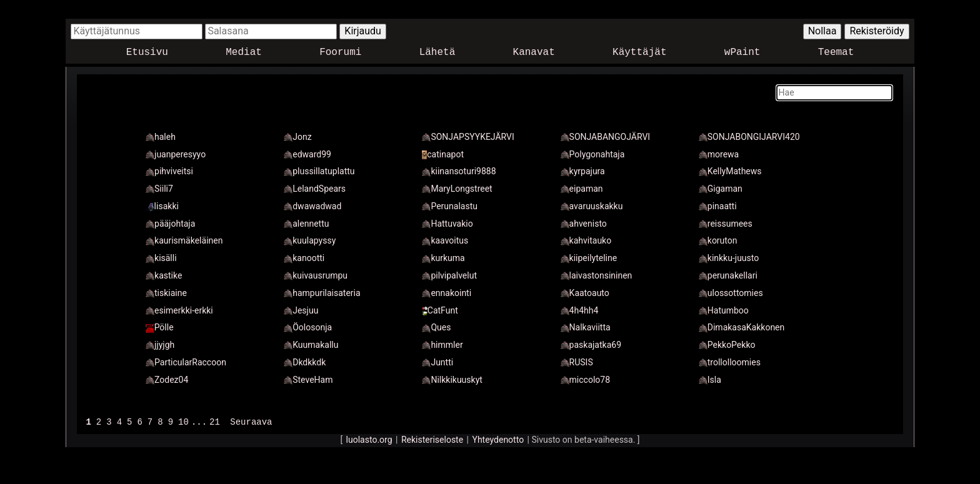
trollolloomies (730, 362)
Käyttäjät (639, 53)
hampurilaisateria (322, 293)
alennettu (306, 224)
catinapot (443, 154)
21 (214, 421)
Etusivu (147, 53)
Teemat (836, 53)
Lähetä (437, 53)
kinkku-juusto (729, 258)
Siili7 (159, 189)
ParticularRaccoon (186, 362)
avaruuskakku (592, 206)
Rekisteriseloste (432, 439)
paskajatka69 (591, 345)
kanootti (304, 258)
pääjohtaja (170, 224)
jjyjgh (160, 345)
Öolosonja (308, 327)
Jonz (297, 137)
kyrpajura (583, 171)
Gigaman (720, 189)
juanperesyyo (176, 154)
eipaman (582, 189)
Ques (436, 327)
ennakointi (446, 293)
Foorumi (340, 53)
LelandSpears (315, 189)
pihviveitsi (169, 171)
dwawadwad (312, 206)
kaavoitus (445, 240)
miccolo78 (585, 380)
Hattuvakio (447, 224)
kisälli (161, 258)
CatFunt (440, 310)
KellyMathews (730, 171)
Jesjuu (301, 310)
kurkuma (443, 258)
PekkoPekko (727, 345)
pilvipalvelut (449, 275)
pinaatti (718, 206)
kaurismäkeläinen (184, 240)
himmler (442, 345)
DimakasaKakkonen (742, 327)
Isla (710, 380)
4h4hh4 (580, 310)
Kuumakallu (311, 345)
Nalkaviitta (586, 327)
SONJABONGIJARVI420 (749, 137)
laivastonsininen (596, 275)
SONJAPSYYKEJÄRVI (468, 137)
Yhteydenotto (498, 439)
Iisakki (162, 206)
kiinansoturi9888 (459, 171)
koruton (718, 240)
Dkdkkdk (305, 362)
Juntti (437, 362)
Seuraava (251, 421)
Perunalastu (450, 206)
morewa (719, 154)
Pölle (160, 327)
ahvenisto (584, 224)
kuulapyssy (310, 240)
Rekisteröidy (876, 31)
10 (183, 421)
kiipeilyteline (589, 258)
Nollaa (822, 31)
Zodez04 (167, 380)
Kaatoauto (585, 293)
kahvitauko (586, 240)
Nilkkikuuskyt (452, 380)
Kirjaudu (362, 31)
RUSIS (577, 362)
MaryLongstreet (457, 189)
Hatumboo (724, 310)
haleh (161, 137)
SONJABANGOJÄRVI (606, 137)
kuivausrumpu (316, 275)
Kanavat (534, 53)
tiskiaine (166, 293)
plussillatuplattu (319, 171)
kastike (164, 275)
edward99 (307, 154)
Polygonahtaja (593, 154)
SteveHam (308, 380)
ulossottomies (731, 293)
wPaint (742, 53)
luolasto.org (369, 439)
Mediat (244, 53)
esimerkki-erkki (179, 310)
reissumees (725, 224)
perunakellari (728, 275)
